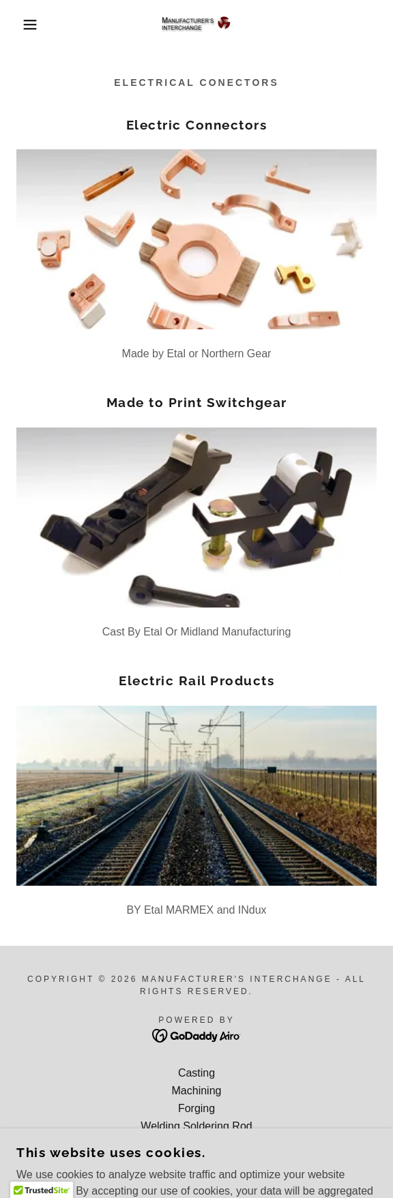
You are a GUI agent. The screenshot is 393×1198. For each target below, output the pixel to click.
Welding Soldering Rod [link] (196, 1126)
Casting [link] (196, 1073)
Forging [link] (196, 1108)
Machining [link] (197, 1090)
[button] (27, 24)
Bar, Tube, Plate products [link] (196, 1144)
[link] (196, 24)
